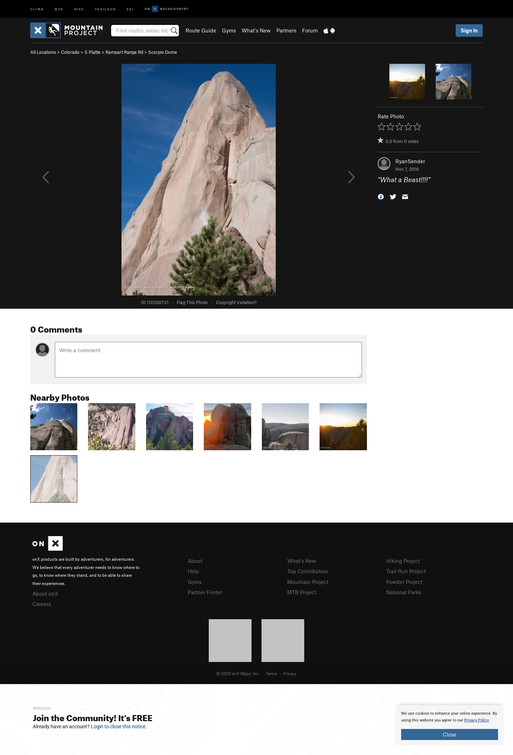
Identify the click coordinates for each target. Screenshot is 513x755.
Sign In (469, 30)
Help (193, 571)
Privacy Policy (476, 720)
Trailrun (105, 8)
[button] (381, 196)
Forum (310, 30)
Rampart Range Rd (124, 52)
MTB (59, 8)
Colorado (70, 52)
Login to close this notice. (119, 726)
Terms (271, 673)
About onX (45, 593)
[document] (449, 725)
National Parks (403, 592)
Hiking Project (403, 561)
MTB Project (301, 592)
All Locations (43, 52)
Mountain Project (307, 582)
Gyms (229, 30)
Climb (37, 8)
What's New (256, 30)
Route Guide (201, 30)
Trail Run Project (406, 571)
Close (449, 734)
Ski (130, 8)
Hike (79, 8)
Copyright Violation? (236, 302)
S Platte (92, 52)
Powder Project (404, 582)
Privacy (290, 673)
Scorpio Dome (162, 52)
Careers (41, 604)
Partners (286, 30)
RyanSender (410, 161)
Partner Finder (205, 592)
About (195, 561)
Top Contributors (307, 571)
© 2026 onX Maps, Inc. (238, 673)
